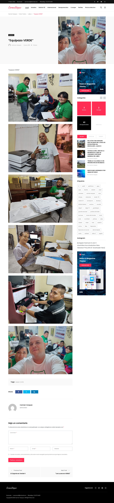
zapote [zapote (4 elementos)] (100, 233)
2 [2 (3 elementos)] (78, 186)
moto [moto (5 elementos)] (79, 219)
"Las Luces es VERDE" (62, 474)
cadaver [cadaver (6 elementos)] (93, 189)
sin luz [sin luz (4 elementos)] (80, 226)
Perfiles (80, 7)
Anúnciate (19, 1)
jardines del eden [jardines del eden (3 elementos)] (95, 211)
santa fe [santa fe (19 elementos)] (99, 222)
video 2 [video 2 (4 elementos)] (94, 233)
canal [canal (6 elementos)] (100, 189)
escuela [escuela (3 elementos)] (99, 204)
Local (27, 7)
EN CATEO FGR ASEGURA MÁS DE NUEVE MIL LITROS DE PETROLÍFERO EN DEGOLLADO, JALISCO (96, 143)
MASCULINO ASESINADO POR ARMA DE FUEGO (96, 171)
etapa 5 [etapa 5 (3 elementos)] (80, 208)
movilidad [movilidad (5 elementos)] (87, 219)
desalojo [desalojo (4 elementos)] (98, 200)
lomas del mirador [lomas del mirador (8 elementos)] (91, 215)
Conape (73, 7)
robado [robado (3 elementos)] (80, 222)
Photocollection (90, 7)
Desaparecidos (63, 7)
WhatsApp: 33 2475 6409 (46, 1)
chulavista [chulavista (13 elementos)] (88, 197)
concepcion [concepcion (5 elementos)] (90, 200)
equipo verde (20, 382)
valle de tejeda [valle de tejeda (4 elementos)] (96, 230)
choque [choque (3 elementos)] (80, 197)
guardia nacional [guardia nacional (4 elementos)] (82, 211)
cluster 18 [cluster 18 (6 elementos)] (96, 197)
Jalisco (11, 35)
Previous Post (16, 470)
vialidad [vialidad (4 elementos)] (87, 233)
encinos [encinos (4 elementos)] (91, 204)
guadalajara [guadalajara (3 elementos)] (96, 208)
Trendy (101, 136)
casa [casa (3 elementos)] (99, 193)
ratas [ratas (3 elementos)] (101, 219)
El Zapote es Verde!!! (18, 474)
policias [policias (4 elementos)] (95, 219)
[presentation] (101, 98)
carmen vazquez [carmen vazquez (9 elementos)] (90, 193)
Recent (82, 136)
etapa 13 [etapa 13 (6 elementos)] (87, 208)
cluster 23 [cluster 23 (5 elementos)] (81, 200)
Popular (91, 136)
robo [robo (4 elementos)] (93, 222)
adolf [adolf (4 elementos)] (83, 186)
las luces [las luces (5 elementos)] (80, 215)
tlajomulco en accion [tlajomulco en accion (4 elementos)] (83, 230)
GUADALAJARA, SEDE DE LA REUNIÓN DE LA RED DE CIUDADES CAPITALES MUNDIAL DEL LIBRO (95, 153)
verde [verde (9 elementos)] (79, 233)
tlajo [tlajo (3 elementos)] (86, 226)
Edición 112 (42, 7)
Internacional (52, 7)
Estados (33, 7)
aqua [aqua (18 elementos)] (79, 189)
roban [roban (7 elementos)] (87, 222)
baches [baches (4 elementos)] (86, 189)
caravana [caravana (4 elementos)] (80, 193)
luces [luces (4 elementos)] (100, 215)
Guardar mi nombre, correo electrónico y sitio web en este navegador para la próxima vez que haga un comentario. (38, 454)
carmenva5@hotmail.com (31, 1)
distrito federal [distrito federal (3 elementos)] (82, 204)
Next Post (65, 470)
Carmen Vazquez (26, 405)
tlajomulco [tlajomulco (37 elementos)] (93, 226)
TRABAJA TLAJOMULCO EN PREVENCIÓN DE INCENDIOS (95, 162)
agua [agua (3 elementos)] (98, 186)
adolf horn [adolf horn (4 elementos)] (91, 186)
